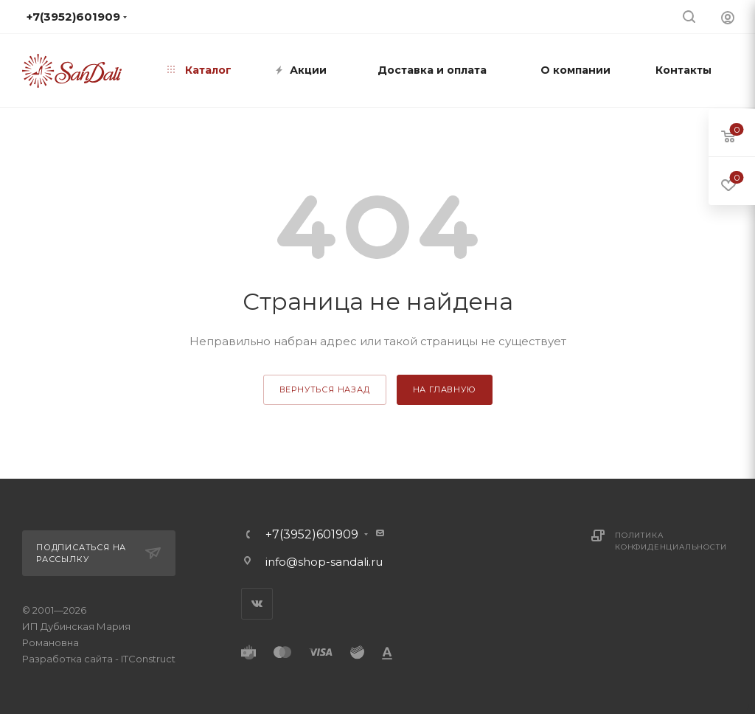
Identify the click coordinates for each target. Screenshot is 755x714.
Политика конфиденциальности (670, 541)
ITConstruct (148, 659)
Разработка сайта (67, 659)
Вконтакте (257, 604)
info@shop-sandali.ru (324, 562)
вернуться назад (324, 389)
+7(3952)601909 (311, 535)
